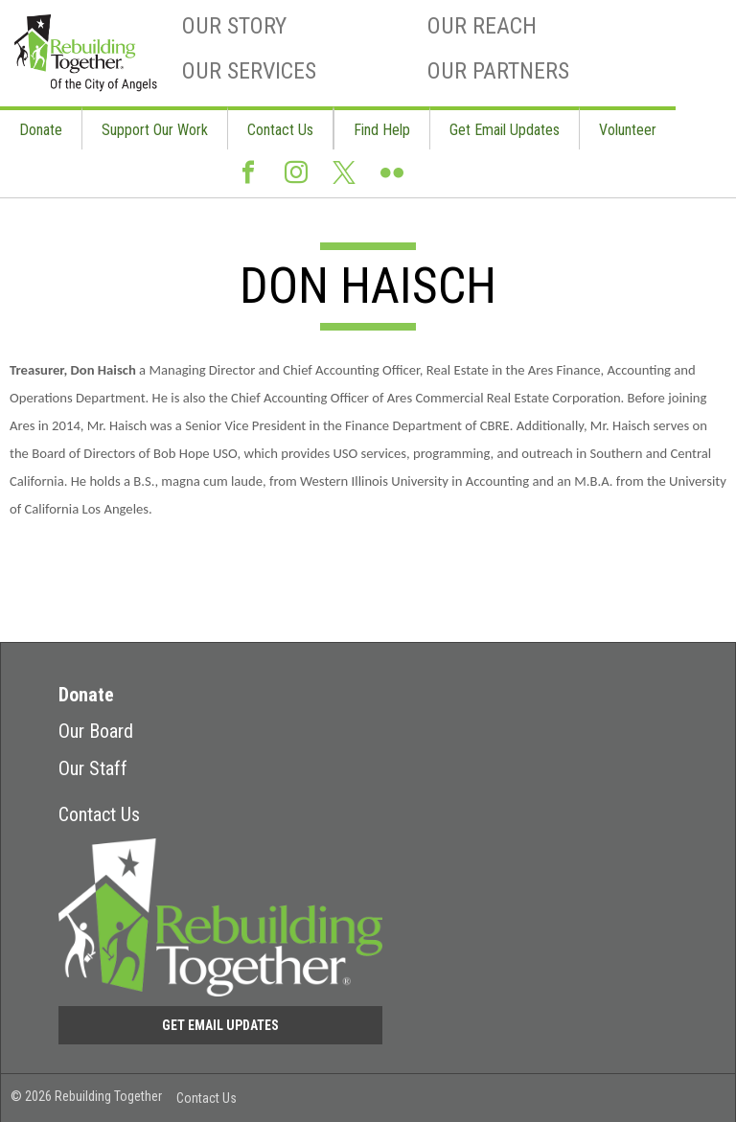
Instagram (296, 173)
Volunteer (627, 130)
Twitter (344, 173)
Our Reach (482, 25)
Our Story (234, 25)
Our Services (249, 70)
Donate (40, 130)
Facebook (248, 173)
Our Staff (92, 768)
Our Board (95, 731)
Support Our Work (155, 130)
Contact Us (280, 130)
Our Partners (498, 70)
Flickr (392, 173)
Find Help (382, 130)
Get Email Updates (504, 130)
